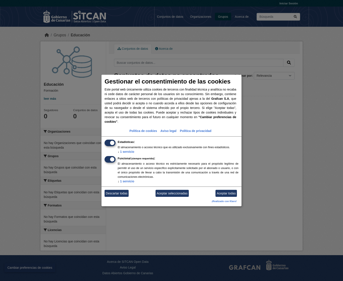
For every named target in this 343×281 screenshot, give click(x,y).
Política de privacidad (195, 131)
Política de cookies (143, 131)
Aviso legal (168, 131)
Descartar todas (117, 193)
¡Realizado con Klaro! (224, 201)
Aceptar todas (226, 193)
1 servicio (126, 151)
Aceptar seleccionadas (172, 193)
